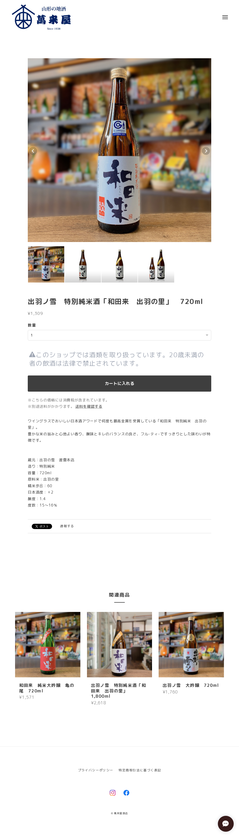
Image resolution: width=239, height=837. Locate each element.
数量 (32, 325)
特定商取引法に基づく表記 (140, 770)
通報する (67, 526)
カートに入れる (119, 383)
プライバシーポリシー (95, 770)
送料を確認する (89, 406)
